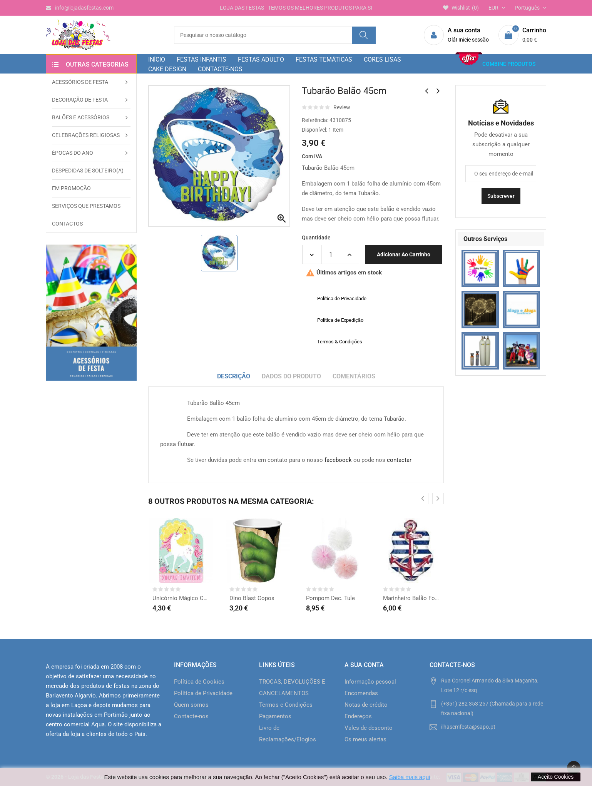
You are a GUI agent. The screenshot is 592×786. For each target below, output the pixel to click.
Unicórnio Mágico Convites (180, 598)
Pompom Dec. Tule (330, 598)
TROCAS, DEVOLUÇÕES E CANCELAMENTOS (292, 687)
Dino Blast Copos (251, 598)
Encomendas (361, 693)
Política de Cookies (199, 681)
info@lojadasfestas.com (80, 8)
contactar (399, 460)
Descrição (233, 376)
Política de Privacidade (203, 693)
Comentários (354, 376)
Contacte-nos (191, 716)
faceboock (338, 460)
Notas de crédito (366, 704)
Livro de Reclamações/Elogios (287, 733)
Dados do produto (291, 376)
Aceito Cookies (556, 777)
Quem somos (191, 704)
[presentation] (422, 498)
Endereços (358, 716)
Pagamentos (275, 716)
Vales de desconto (368, 727)
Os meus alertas (365, 739)
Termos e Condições (286, 704)
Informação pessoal (370, 681)
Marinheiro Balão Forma (411, 598)
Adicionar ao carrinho (403, 254)
